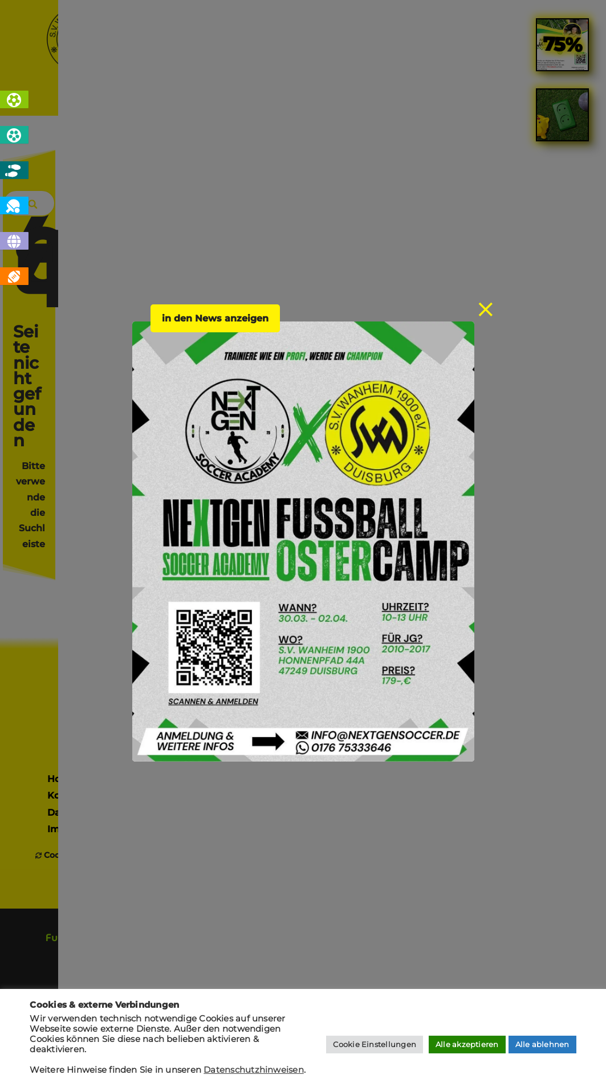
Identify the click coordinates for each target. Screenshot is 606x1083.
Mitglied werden (219, 483)
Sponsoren (403, 100)
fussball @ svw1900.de (547, 583)
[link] (562, 360)
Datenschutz (78, 601)
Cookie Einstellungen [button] (374, 1044)
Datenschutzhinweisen (254, 1070)
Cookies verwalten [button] (82, 646)
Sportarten (193, 100)
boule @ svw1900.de (552, 623)
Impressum (74, 618)
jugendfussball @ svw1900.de (532, 610)
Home (119, 100)
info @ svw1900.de (556, 570)
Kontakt (482, 100)
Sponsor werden (303, 501)
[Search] (538, 205)
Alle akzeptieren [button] (467, 1044)
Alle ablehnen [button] (542, 1044)
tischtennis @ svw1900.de (540, 597)
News (267, 100)
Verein (328, 100)
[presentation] (500, 774)
